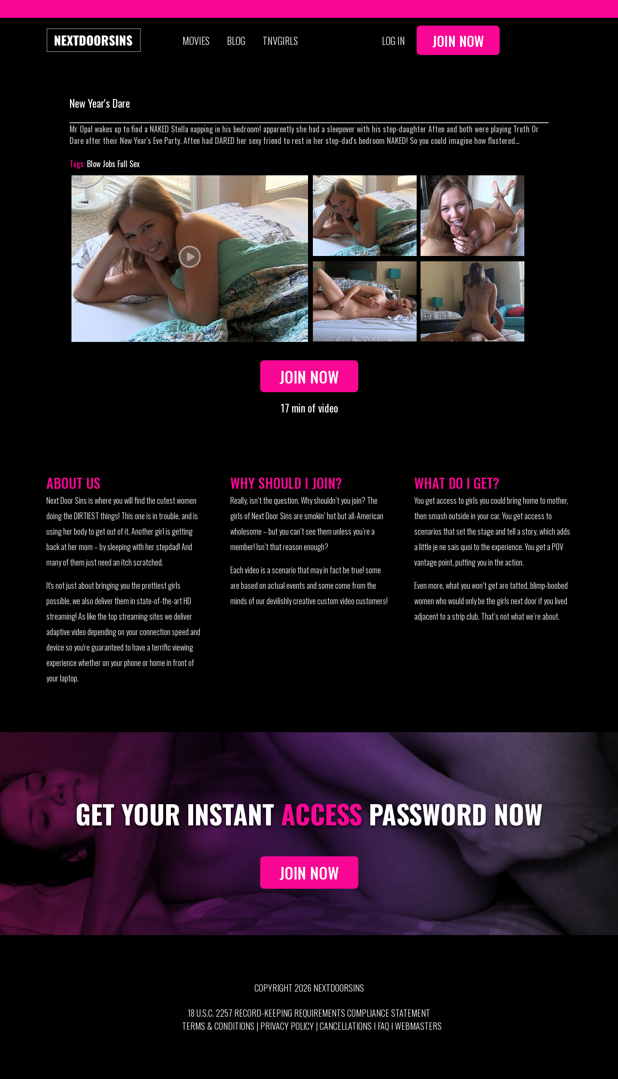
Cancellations (346, 1026)
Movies (196, 40)
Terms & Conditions (218, 1026)
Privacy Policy (287, 1026)
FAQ (383, 1026)
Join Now (458, 40)
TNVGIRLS (280, 40)
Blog (236, 40)
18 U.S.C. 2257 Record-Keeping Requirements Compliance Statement (309, 1013)
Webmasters (418, 1026)
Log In (393, 40)
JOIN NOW (309, 872)
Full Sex (128, 164)
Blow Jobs (101, 164)
